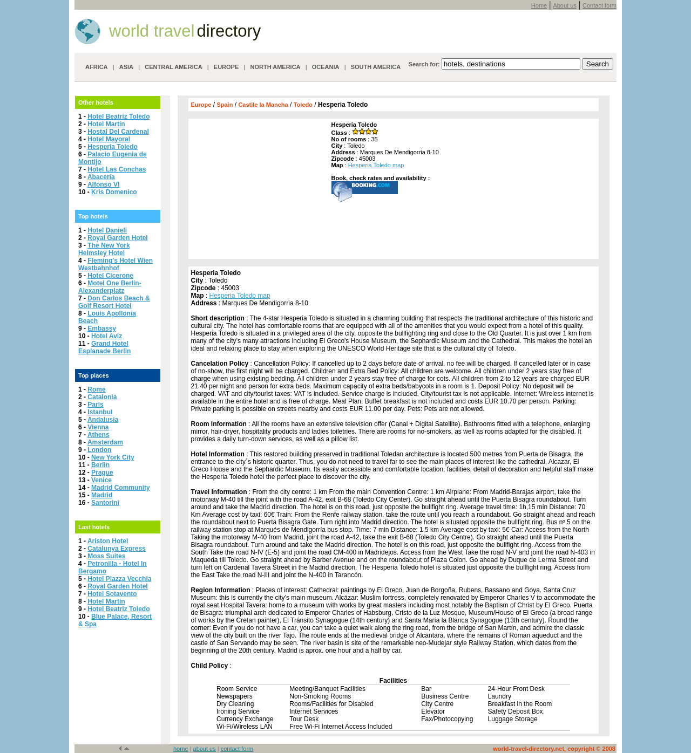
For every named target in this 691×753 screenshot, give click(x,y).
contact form (237, 748)
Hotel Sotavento (112, 594)
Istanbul (99, 412)
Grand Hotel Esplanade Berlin (104, 347)
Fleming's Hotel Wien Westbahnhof (115, 264)
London (99, 450)
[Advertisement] (258, 188)
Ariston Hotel (107, 541)
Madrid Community (120, 487)
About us (564, 5)
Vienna (98, 427)
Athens (98, 435)
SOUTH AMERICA (376, 67)
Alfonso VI (103, 184)
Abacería (101, 177)
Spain (224, 104)
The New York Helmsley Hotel (104, 249)
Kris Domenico (114, 192)
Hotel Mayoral (108, 139)
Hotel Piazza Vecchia (119, 579)
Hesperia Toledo (112, 146)
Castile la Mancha (263, 104)
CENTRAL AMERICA (173, 67)
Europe (201, 104)
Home (539, 5)
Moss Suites (106, 556)
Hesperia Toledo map (376, 165)
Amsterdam (105, 442)
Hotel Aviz (106, 336)
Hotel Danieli (107, 230)
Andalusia (102, 419)
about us (204, 748)
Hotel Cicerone (110, 275)
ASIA (126, 67)
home (180, 748)
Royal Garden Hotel (117, 238)
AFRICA (96, 67)
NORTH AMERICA (275, 67)
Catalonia (102, 397)
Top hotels (93, 216)
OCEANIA (326, 67)
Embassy (101, 328)
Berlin (100, 465)
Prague (102, 472)
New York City (112, 457)
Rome (96, 389)
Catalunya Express (116, 548)
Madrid (101, 495)
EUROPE (226, 67)
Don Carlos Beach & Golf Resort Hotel (114, 302)
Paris (95, 404)
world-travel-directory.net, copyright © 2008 (554, 748)
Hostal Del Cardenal (117, 131)
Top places (93, 375)
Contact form (599, 5)
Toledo (303, 104)
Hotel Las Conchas (116, 169)
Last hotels (94, 527)
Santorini (105, 502)
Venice (101, 480)
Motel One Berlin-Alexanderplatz (109, 287)
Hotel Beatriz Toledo (118, 116)
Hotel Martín (106, 124)
